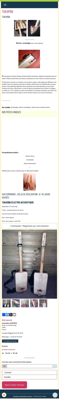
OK (55, 366)
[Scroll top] (55, 395)
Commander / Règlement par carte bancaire (29, 226)
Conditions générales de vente (22, 396)
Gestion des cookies (40, 396)
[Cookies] (4, 395)
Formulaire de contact (10, 341)
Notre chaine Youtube (14, 385)
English (7, 377)
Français (7, 372)
